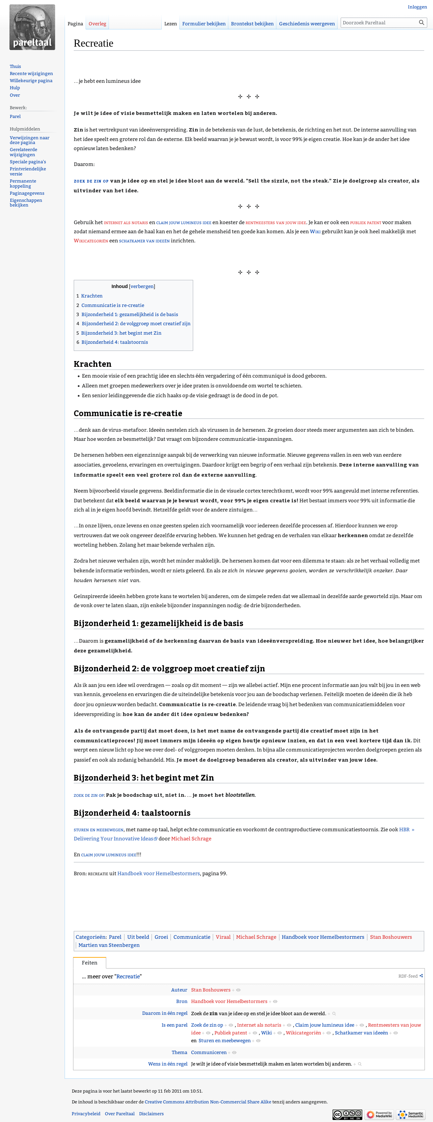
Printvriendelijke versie (28, 171)
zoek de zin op (91, 180)
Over (15, 95)
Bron (181, 1001)
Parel (115, 937)
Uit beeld (138, 937)
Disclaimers (151, 1113)
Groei (161, 937)
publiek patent (365, 222)
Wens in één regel (167, 1064)
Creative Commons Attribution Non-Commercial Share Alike (208, 1101)
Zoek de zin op (207, 1025)
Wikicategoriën (91, 241)
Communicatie (192, 937)
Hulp (15, 87)
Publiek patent (230, 1033)
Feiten (89, 963)
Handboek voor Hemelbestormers (158, 873)
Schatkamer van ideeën (361, 1033)
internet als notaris (126, 222)
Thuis (15, 66)
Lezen (170, 24)
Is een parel (174, 1025)
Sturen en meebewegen (225, 1041)
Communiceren (209, 1052)
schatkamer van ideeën (144, 241)
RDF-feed (408, 976)
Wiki (315, 232)
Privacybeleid (86, 1113)
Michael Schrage (191, 839)
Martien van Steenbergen (109, 945)
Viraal (223, 937)
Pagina (75, 24)
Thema (179, 1052)
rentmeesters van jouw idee (276, 222)
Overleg (97, 24)
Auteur (179, 990)
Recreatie (128, 976)
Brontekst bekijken (252, 24)
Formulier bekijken (204, 24)
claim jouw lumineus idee (183, 222)
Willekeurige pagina (31, 80)
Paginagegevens (27, 193)
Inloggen (417, 6)
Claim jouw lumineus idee (324, 1025)
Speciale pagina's (28, 161)
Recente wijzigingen (31, 73)
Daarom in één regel (164, 1013)
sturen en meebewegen (98, 830)
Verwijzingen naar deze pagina (29, 140)
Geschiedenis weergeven (307, 24)
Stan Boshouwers (391, 937)
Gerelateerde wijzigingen (23, 152)
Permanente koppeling (23, 183)
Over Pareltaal (120, 1113)
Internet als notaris (259, 1025)
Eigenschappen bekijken (26, 203)
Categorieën (91, 937)
